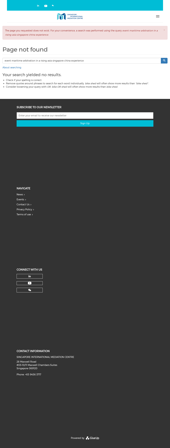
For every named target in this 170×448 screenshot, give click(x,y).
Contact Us (23, 204)
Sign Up (84, 123)
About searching (11, 67)
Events (20, 199)
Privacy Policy (24, 209)
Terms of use (24, 214)
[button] (164, 30)
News (20, 194)
